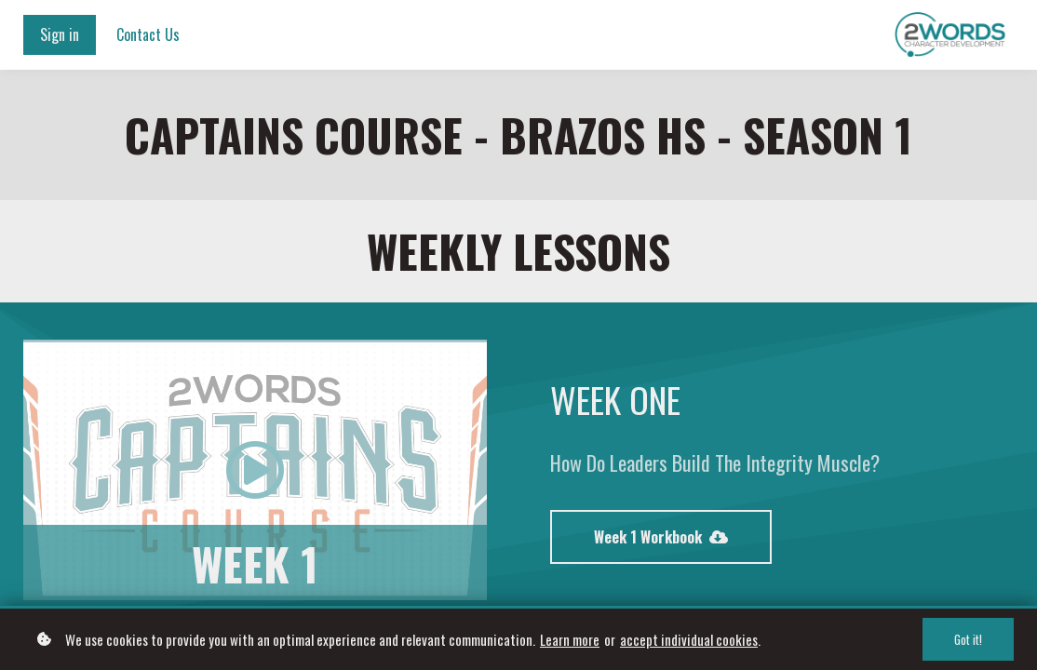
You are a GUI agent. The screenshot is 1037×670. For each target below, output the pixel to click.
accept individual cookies (689, 639)
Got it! (968, 639)
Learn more (569, 639)
